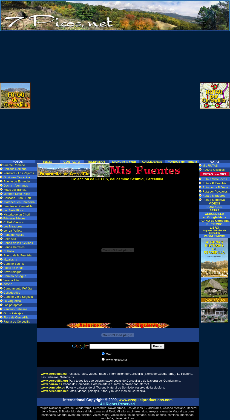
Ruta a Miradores (213, 195)
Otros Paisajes (13, 313)
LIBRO (214, 230)
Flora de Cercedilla (16, 317)
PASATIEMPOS (214, 236)
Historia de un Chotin (17, 214)
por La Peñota (12, 230)
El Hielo (8, 251)
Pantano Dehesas (15, 309)
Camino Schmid (14, 263)
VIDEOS (214, 203)
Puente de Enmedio (16, 181)
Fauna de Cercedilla (16, 321)
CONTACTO (71, 161)
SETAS (214, 210)
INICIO (47, 161)
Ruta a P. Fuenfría (214, 183)
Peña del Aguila (13, 234)
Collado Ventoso (14, 222)
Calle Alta (9, 239)
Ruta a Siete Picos (214, 179)
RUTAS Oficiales (213, 169)
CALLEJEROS (152, 161)
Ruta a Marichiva (213, 199)
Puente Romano (14, 165)
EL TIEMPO (215, 224)
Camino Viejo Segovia (18, 296)
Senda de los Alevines (18, 243)
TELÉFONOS (96, 161)
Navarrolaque (12, 272)
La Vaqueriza (12, 301)
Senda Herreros (14, 247)
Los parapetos (12, 305)
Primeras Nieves (14, 218)
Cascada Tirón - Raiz (17, 198)
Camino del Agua (14, 276)
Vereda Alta (11, 280)
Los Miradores (12, 226)
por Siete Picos (13, 210)
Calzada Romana (14, 169)
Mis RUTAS (210, 165)
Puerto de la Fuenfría (17, 255)
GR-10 (7, 284)
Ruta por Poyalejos (215, 191)
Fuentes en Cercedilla (17, 206)
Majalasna (10, 259)
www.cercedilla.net (54, 391)
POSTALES (214, 207)
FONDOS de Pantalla (182, 161)
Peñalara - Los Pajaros (18, 173)
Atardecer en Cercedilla (19, 202)
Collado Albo (11, 292)
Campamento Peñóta (17, 288)
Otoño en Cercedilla (16, 177)
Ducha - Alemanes (15, 185)
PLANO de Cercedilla (214, 220)
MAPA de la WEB (124, 161)
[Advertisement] (115, 63)
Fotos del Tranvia (14, 189)
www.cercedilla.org (54, 380)
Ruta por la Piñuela (215, 187)
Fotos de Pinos (13, 268)
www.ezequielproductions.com (145, 400)
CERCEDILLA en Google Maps (214, 215)
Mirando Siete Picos (16, 194)
